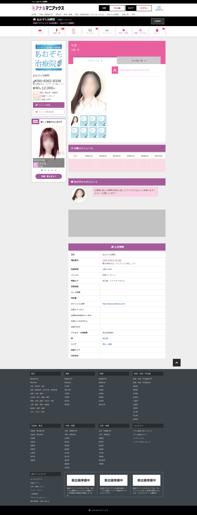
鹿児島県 (102, 460)
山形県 (32, 453)
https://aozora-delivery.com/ (114, 304)
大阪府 (101, 386)
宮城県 (32, 438)
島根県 (67, 449)
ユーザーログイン (36, 479)
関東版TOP (68, 379)
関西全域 (102, 382)
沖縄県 (101, 464)
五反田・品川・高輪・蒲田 (39, 397)
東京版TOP (34, 379)
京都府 (101, 390)
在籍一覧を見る (48, 176)
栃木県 (67, 401)
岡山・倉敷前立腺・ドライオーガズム (89, 14)
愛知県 (135, 386)
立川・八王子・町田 (37, 412)
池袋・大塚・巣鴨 (36, 393)
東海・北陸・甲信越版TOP (142, 379)
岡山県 (58, 14)
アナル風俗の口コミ (140, 434)
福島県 (32, 460)
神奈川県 (68, 390)
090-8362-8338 (48, 81)
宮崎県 (101, 456)
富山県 (135, 415)
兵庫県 (101, 393)
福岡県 (101, 438)
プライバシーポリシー (38, 497)
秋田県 (32, 449)
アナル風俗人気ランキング (142, 431)
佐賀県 (101, 445)
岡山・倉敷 (68, 14)
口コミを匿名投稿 (45, 112)
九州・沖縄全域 (104, 434)
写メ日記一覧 (139, 61)
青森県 (32, 445)
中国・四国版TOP (46, 14)
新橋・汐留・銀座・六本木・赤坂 (42, 401)
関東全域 (68, 382)
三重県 (135, 401)
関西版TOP (103, 379)
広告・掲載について (37, 486)
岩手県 (32, 456)
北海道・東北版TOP (37, 431)
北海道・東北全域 (36, 434)
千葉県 (67, 393)
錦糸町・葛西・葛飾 (37, 408)
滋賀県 (101, 397)
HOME (33, 14)
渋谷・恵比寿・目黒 (37, 386)
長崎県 (101, 449)
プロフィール (95, 61)
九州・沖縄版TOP (105, 431)
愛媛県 (67, 464)
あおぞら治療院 (113, 14)
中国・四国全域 (70, 434)
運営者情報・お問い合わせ (39, 501)
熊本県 (101, 442)
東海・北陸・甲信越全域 (141, 382)
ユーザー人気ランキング (141, 442)
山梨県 (135, 404)
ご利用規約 (34, 494)
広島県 (67, 438)
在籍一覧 (125, 14)
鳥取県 (67, 445)
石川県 (135, 412)
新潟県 (135, 393)
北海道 (32, 442)
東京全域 (33, 382)
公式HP (157, 21)
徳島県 (67, 460)
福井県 (135, 419)
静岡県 (135, 390)
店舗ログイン (35, 483)
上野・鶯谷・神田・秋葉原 (39, 404)
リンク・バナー (35, 490)
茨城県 (67, 397)
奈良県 (101, 401)
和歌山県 (102, 404)
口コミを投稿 (43, 105)
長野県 (135, 408)
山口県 (67, 453)
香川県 (67, 456)
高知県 (67, 467)
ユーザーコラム (138, 438)
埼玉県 (67, 386)
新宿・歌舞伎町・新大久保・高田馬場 (43, 390)
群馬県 (67, 404)
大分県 (101, 453)
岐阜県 (135, 397)
